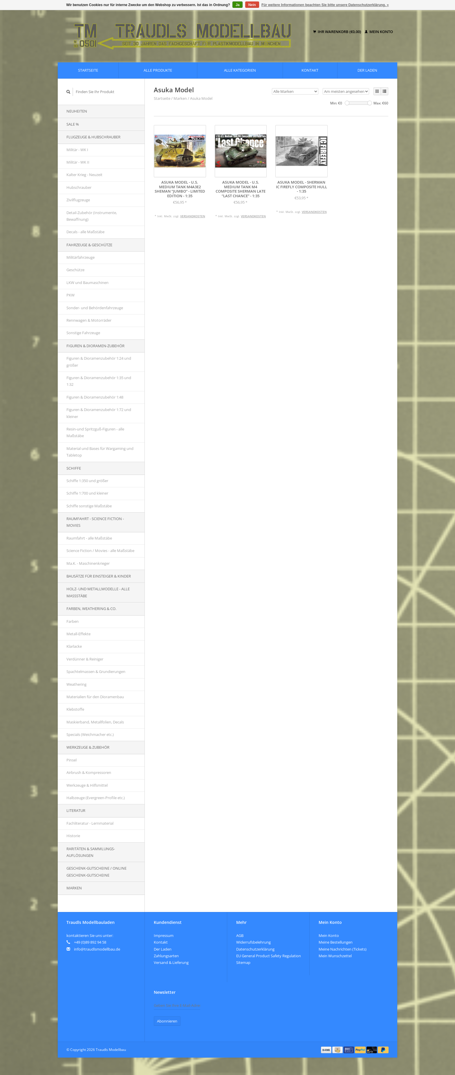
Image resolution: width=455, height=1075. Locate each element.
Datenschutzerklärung (255, 949)
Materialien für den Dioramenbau (95, 696)
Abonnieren (167, 1021)
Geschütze (75, 269)
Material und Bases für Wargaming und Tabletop (99, 452)
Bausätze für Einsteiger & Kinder (98, 576)
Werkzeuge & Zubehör (87, 747)
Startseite (88, 70)
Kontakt (309, 70)
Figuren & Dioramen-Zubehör (95, 345)
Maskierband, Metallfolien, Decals (95, 722)
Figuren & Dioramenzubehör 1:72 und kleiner (98, 413)
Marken (74, 888)
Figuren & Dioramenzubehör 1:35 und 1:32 (98, 381)
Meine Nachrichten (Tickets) (342, 949)
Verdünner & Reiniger (84, 659)
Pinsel (71, 760)
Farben (72, 621)
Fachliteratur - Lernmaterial (89, 823)
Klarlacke (74, 646)
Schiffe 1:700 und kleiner (87, 493)
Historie (73, 835)
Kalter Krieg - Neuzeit (84, 174)
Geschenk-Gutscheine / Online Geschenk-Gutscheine (96, 871)
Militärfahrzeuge (80, 257)
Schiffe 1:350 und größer (87, 480)
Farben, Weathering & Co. (91, 608)
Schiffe (73, 468)
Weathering (76, 684)
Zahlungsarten (166, 955)
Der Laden (367, 70)
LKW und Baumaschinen (87, 282)
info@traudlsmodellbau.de (97, 949)
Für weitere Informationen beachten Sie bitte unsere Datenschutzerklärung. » (325, 5)
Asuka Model (201, 98)
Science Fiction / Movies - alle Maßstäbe (100, 550)
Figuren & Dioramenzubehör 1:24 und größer (98, 362)
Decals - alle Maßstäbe (85, 231)
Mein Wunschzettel (335, 955)
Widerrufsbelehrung (253, 942)
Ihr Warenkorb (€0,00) (337, 31)
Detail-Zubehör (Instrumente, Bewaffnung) (91, 216)
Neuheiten (76, 111)
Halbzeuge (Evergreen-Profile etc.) (95, 797)
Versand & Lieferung (171, 962)
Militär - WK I (77, 149)
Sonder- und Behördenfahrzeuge (94, 307)
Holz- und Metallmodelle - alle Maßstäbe (98, 592)
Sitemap (243, 962)
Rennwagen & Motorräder (88, 320)
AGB (239, 935)
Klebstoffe (75, 709)
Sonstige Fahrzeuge (83, 332)
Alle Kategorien (240, 70)
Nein (252, 5)
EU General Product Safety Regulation (268, 955)
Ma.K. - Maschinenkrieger (88, 563)
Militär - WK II (77, 162)
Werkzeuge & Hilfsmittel (87, 785)
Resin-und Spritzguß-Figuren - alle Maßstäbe (95, 432)
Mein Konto (379, 31)
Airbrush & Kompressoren (88, 772)
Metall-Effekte (78, 633)
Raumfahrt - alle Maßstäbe (89, 538)
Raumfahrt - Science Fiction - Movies (95, 522)
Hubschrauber (78, 187)
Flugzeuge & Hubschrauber (93, 137)
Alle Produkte (158, 70)
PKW (70, 295)
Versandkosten (192, 216)
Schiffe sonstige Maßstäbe (89, 505)
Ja (237, 5)
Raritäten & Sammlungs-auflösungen (90, 852)
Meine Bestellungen (336, 942)
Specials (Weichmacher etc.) (90, 734)
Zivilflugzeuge (78, 199)
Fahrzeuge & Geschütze (89, 244)
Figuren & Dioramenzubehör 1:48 (94, 397)
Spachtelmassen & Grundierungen (95, 671)
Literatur (75, 810)
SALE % (72, 124)
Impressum (164, 935)
